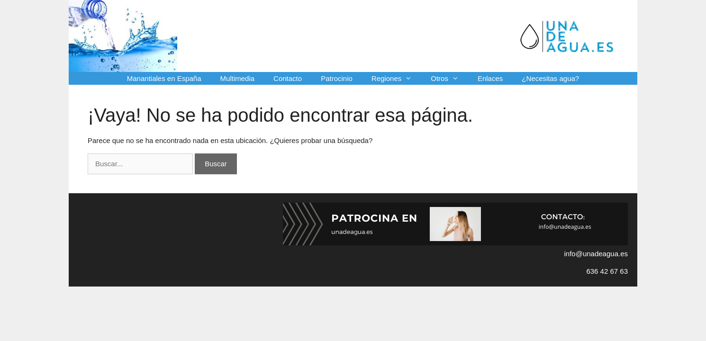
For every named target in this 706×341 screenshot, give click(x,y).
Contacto (287, 78)
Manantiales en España (164, 78)
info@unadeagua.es (596, 254)
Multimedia (237, 78)
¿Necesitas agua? (550, 78)
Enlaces (490, 78)
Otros (449, 78)
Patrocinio (337, 78)
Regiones (396, 78)
